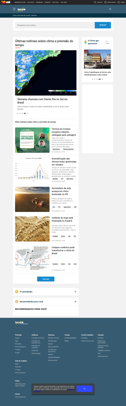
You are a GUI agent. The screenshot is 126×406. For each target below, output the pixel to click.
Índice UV (35, 350)
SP (62, 179)
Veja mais (46, 279)
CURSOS (48, 2)
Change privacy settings (103, 346)
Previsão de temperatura (36, 342)
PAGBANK (39, 2)
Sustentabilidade (54, 357)
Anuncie (100, 338)
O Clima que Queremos (52, 350)
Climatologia (36, 353)
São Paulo (70, 179)
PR (59, 207)
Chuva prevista (20, 397)
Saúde (50, 344)
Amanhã (18, 344)
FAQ (99, 353)
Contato (101, 335)
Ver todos (107, 42)
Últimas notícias (53, 338)
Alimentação (52, 341)
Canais (67, 335)
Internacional (52, 360)
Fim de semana (20, 347)
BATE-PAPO (110, 2)
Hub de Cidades (21, 361)
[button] (17, 113)
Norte (63, 236)
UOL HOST (30, 2)
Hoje (16, 341)
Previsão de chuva (38, 338)
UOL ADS (64, 2)
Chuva (17, 394)
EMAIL (121, 2)
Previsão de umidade (36, 346)
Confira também (87, 335)
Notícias (51, 335)
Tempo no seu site (87, 341)
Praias (17, 353)
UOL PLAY (55, 2)
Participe (84, 338)
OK (84, 389)
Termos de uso (103, 356)
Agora (17, 338)
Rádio (67, 341)
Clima (17, 381)
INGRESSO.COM (20, 2)
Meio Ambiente (53, 347)
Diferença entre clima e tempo (20, 385)
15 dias (17, 349)
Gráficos (35, 335)
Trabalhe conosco (104, 350)
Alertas (50, 354)
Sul (54, 207)
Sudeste (55, 179)
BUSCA (98, 2)
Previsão (18, 335)
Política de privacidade (102, 342)
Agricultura (56, 149)
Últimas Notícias (68, 149)
